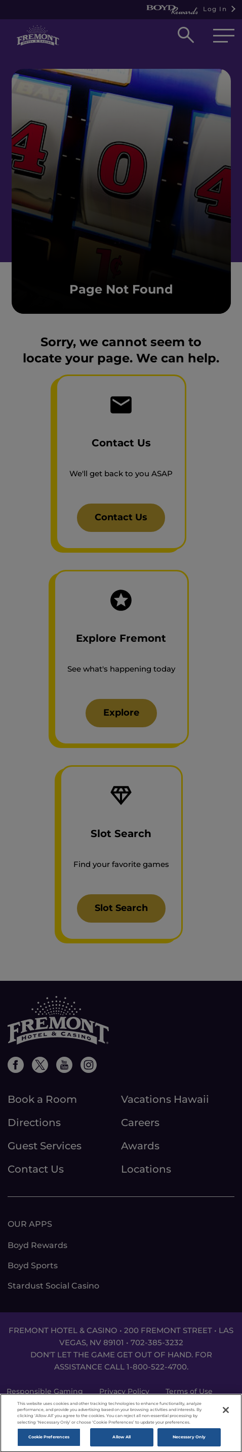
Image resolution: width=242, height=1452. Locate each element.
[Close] (226, 1412)
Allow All (121, 1438)
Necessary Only (189, 1438)
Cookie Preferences (48, 1438)
